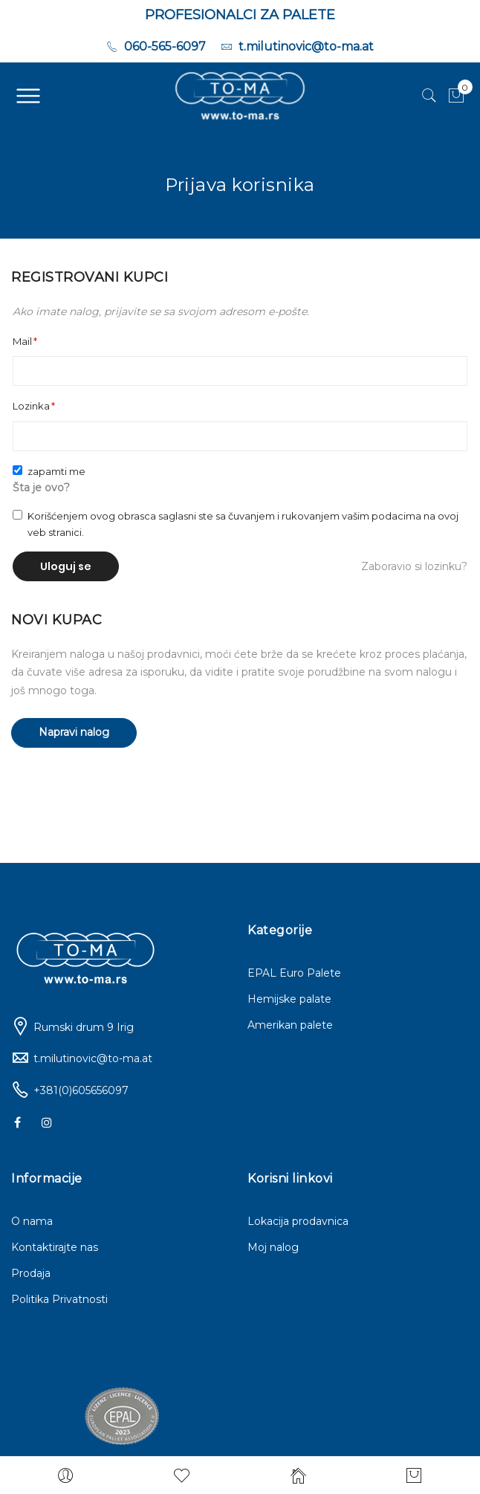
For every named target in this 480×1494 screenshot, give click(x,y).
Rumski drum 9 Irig (83, 1027)
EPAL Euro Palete (294, 973)
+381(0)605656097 (81, 1090)
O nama (32, 1221)
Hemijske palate (289, 999)
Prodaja (31, 1273)
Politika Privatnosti (59, 1299)
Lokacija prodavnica (297, 1221)
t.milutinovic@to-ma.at (92, 1058)
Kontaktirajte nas (54, 1247)
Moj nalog (273, 1247)
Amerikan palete (290, 1025)
